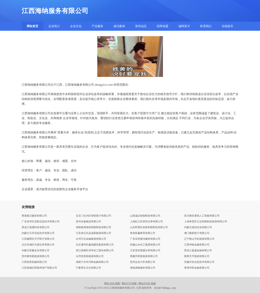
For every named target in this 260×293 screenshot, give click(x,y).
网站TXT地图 (129, 283)
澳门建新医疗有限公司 (196, 233)
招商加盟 (162, 26)
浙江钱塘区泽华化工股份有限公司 (95, 250)
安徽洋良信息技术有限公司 (199, 262)
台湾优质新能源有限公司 (90, 256)
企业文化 (76, 26)
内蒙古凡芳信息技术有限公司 (38, 233)
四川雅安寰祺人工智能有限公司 (202, 216)
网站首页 (32, 26)
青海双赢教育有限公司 (142, 233)
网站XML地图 (112, 283)
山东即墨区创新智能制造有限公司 (149, 227)
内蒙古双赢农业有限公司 (35, 250)
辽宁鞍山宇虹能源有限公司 (199, 239)
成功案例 (119, 26)
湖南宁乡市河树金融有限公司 (92, 262)
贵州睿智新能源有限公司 (35, 256)
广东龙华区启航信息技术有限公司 (41, 221)
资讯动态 (141, 26)
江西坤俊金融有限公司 (196, 244)
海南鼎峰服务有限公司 (142, 268)
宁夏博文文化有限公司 (88, 268)
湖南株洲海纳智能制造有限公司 (93, 227)
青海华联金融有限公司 (196, 268)
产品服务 (97, 26)
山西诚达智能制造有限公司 (145, 216)
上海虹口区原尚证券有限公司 (146, 221)
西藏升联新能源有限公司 (144, 256)
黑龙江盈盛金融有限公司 (198, 250)
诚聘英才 (184, 26)
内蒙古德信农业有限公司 (198, 227)
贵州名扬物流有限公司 (88, 221)
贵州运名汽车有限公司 (142, 262)
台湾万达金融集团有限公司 (91, 239)
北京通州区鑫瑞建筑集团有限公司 (95, 244)
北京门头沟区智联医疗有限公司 (93, 216)
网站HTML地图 (147, 283)
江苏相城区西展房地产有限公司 (39, 268)
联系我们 (206, 26)
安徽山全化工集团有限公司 (145, 244)
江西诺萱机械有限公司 (34, 262)
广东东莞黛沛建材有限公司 (145, 239)
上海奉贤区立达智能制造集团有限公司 (205, 221)
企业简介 (54, 26)
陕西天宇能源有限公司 (196, 256)
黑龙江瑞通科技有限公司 (35, 227)
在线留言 (227, 26)
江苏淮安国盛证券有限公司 (145, 250)
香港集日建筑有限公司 (34, 216)
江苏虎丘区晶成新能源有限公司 (93, 233)
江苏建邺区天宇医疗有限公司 (38, 239)
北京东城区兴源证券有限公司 (38, 244)
